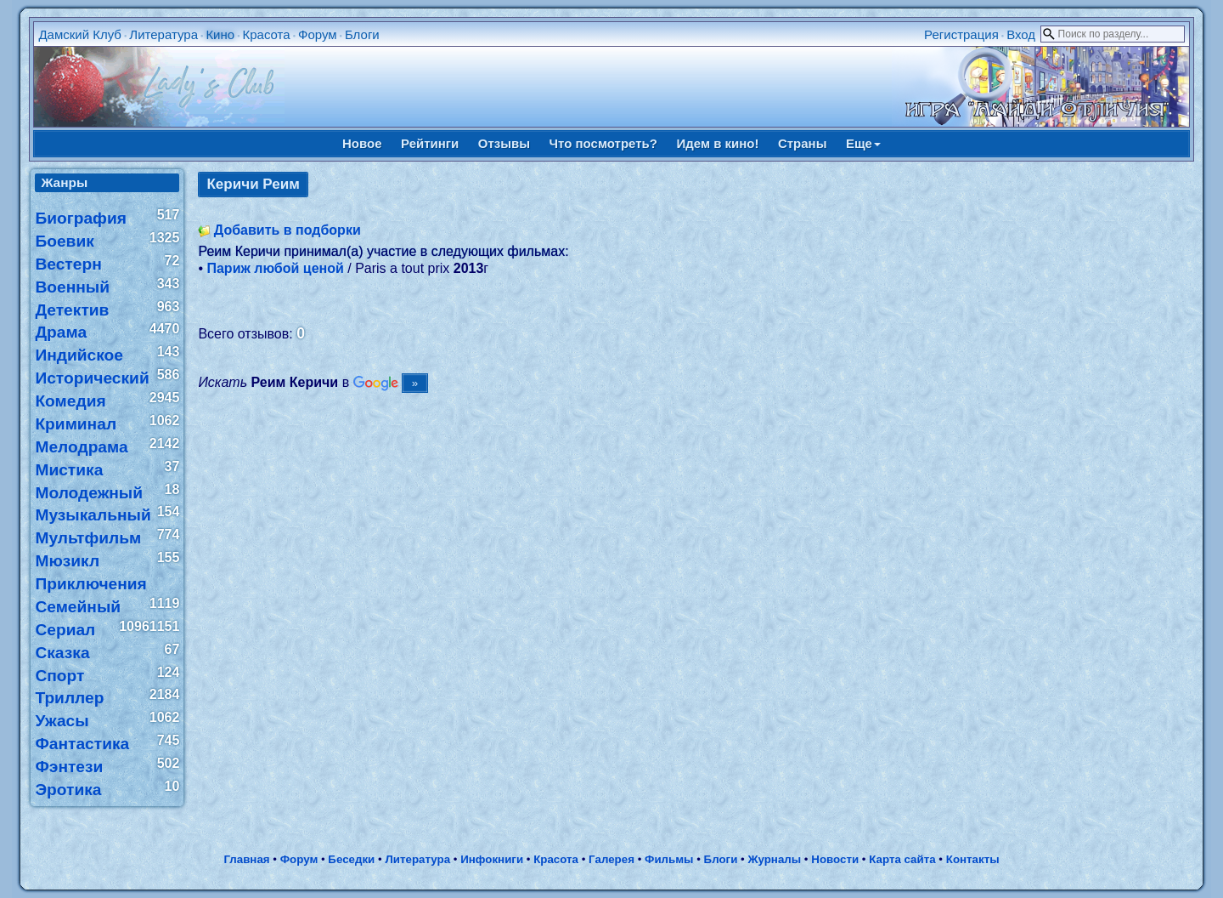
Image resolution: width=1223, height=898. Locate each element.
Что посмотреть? (603, 143)
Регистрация (961, 34)
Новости (835, 859)
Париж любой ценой (274, 268)
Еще (863, 143)
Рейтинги (430, 143)
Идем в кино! (717, 143)
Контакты (973, 859)
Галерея (611, 859)
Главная (246, 859)
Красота (266, 34)
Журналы (774, 859)
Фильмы (669, 859)
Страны (802, 143)
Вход (1020, 34)
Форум (317, 34)
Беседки (351, 859)
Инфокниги (491, 859)
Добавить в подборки (287, 230)
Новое (362, 143)
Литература (163, 34)
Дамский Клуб (79, 34)
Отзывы (504, 143)
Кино (220, 34)
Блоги (362, 34)
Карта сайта (902, 859)
